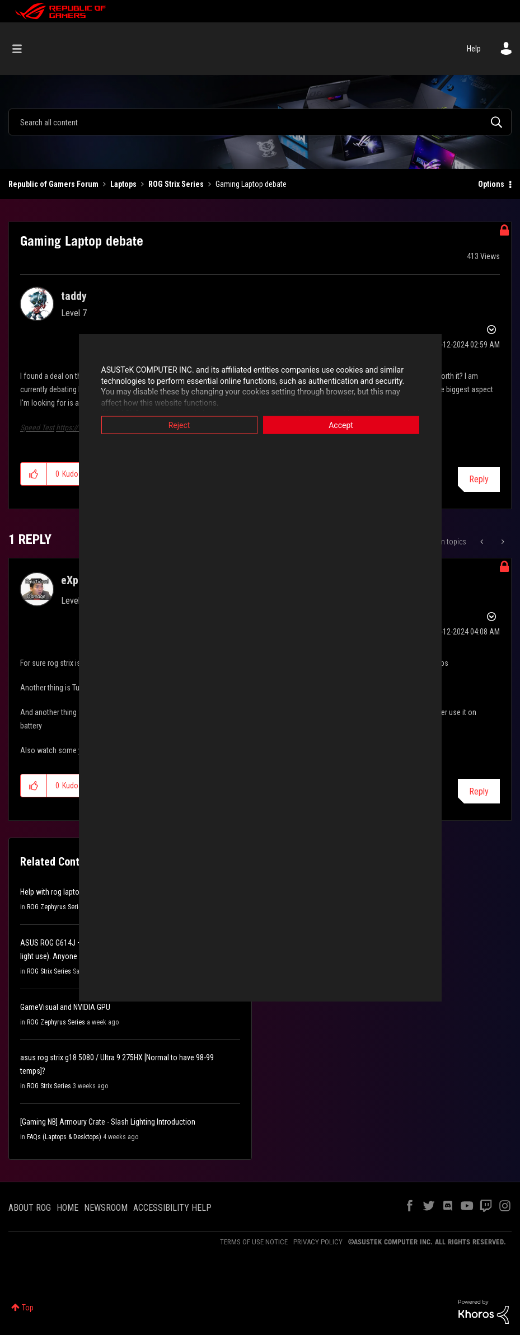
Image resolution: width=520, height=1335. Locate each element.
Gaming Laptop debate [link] (251, 184)
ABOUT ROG (29, 1207)
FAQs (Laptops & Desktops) (64, 1137)
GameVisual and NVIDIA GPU (65, 1007)
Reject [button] (179, 425)
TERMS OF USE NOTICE (254, 1242)
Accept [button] (341, 425)
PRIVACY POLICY (318, 1242)
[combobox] (260, 122)
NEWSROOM (106, 1207)
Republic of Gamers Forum (53, 184)
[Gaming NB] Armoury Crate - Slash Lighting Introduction (107, 1121)
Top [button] (28, 1307)
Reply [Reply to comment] (479, 791)
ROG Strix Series (176, 184)
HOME (67, 1207)
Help (474, 48)
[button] (34, 474)
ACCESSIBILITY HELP (172, 1207)
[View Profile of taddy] (74, 296)
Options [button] (491, 184)
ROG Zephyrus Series (56, 907)
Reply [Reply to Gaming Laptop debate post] (479, 479)
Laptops (123, 184)
